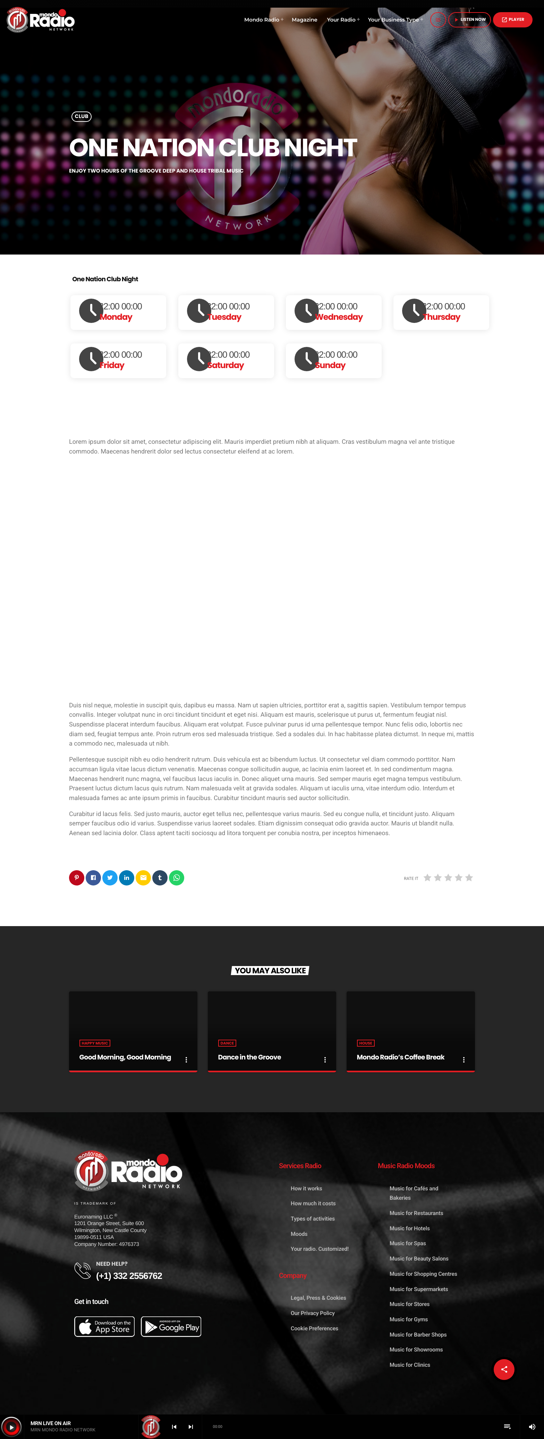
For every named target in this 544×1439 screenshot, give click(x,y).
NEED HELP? (112, 1264)
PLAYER (512, 20)
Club (81, 116)
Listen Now (469, 20)
